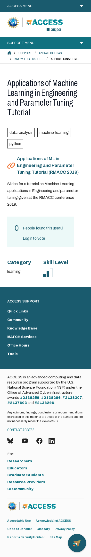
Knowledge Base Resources (36, 59)
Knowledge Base (51, 53)
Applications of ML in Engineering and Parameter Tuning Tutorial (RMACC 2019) (48, 165)
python (15, 144)
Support (25, 53)
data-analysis (21, 132)
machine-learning (54, 132)
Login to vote (34, 238)
